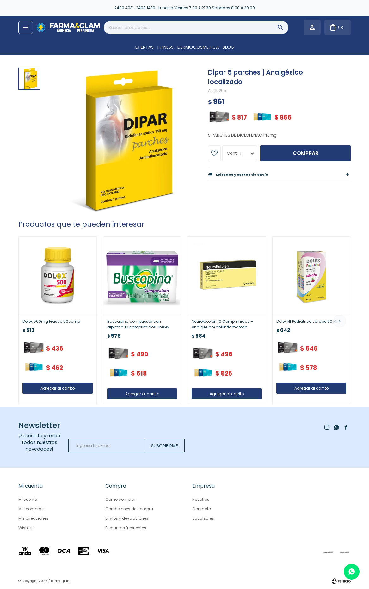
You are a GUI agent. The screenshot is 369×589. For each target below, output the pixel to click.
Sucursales (203, 518)
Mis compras (31, 509)
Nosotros (200, 499)
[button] (339, 321)
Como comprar (120, 499)
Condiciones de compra (129, 509)
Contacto (201, 509)
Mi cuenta (27, 499)
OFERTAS (144, 47)
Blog (228, 47)
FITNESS (165, 47)
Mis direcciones (33, 518)
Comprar (305, 153)
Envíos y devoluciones (126, 518)
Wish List (26, 528)
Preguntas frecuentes (125, 528)
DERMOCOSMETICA (198, 47)
